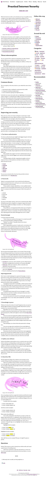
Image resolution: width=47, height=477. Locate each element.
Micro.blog (38, 23)
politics (37, 60)
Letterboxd (38, 39)
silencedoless (38, 70)
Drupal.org (38, 37)
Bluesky (37, 26)
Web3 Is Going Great (40, 103)
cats (43, 60)
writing (43, 65)
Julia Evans (38, 87)
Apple (4, 167)
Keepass (10, 269)
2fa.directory (14, 175)
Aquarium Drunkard (40, 90)
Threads (37, 29)
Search (44, 1)
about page (3, 452)
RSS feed (37, 19)
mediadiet (43, 68)
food (36, 61)
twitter (43, 73)
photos (43, 53)
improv (37, 65)
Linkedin (37, 42)
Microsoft (5, 168)
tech (4, 463)
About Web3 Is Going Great (41, 104)
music (41, 54)
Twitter (4, 171)
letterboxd (41, 51)
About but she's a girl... (40, 94)
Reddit (37, 44)
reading (38, 58)
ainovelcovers (38, 73)
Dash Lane (5, 264)
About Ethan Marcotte (40, 99)
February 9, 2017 (23, 10)
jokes (37, 51)
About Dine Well (39, 96)
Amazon (4, 170)
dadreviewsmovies (39, 63)
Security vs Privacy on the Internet (10, 48)
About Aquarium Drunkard (41, 91)
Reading (35, 1)
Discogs (37, 40)
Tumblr (37, 28)
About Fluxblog (39, 102)
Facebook (5, 165)
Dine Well (38, 95)
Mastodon (37, 25)
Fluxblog (38, 100)
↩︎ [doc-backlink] (23, 459)
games (43, 58)
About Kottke (38, 83)
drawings (38, 68)
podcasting (37, 66)
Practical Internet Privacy (8, 51)
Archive (26, 1)
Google (4, 163)
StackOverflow (38, 45)
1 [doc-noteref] (6, 298)
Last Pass (5, 261)
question (42, 56)
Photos (30, 1)
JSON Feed (21, 470)
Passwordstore (21, 270)
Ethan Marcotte (39, 98)
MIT (34, 475)
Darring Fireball (39, 106)
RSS (17, 470)
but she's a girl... (39, 92)
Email (29, 470)
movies (37, 53)
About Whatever (39, 86)
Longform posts (19, 1)
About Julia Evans (39, 88)
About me (40, 1)
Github (37, 36)
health (43, 66)
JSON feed (37, 20)
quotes (37, 56)
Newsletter (12, 1)
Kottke (37, 82)
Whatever (38, 84)
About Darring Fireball (40, 107)
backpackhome (38, 72)
